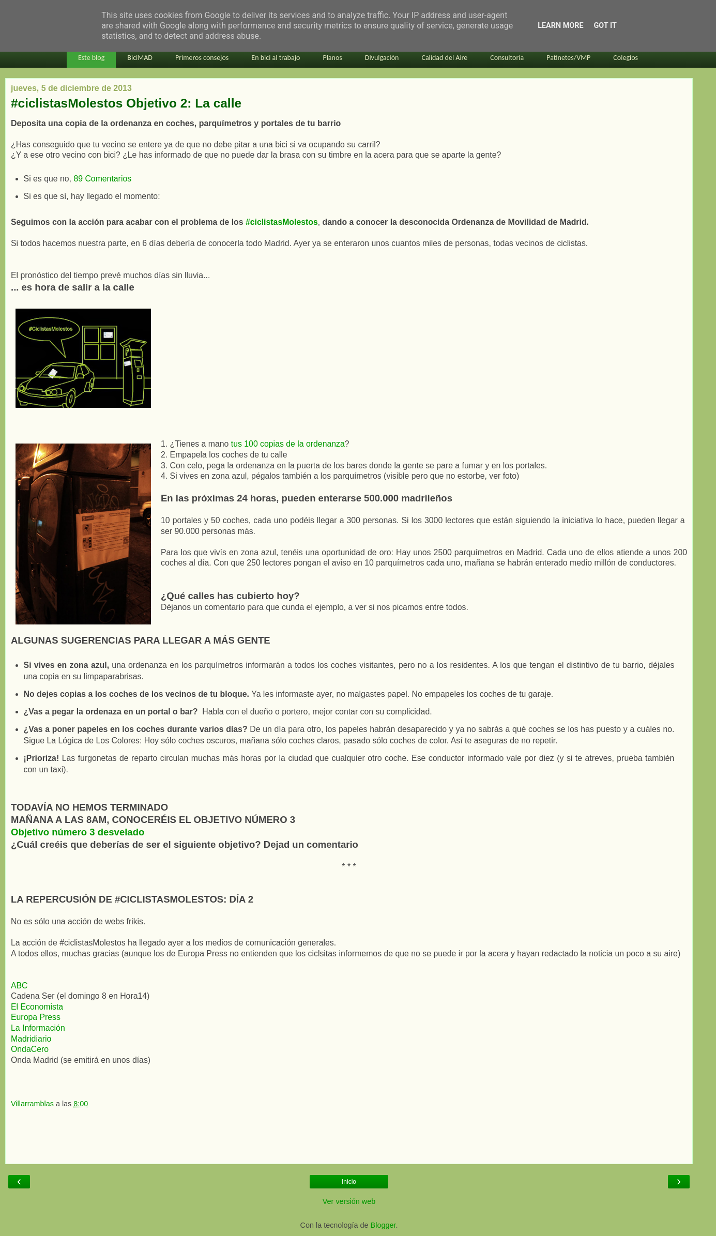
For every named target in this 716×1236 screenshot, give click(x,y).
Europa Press (35, 1017)
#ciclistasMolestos (282, 222)
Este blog (91, 57)
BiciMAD (140, 57)
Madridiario (31, 1038)
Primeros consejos (201, 57)
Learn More (560, 25)
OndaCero (30, 1049)
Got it (605, 25)
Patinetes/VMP (568, 57)
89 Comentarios (102, 178)
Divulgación (382, 57)
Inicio (349, 1181)
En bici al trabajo (275, 57)
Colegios (625, 57)
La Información (38, 1028)
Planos (332, 57)
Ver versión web (349, 1201)
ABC (19, 985)
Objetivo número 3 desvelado (77, 832)
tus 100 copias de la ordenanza (288, 443)
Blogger (383, 1225)
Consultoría (507, 57)
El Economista (37, 1006)
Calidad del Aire (444, 57)
